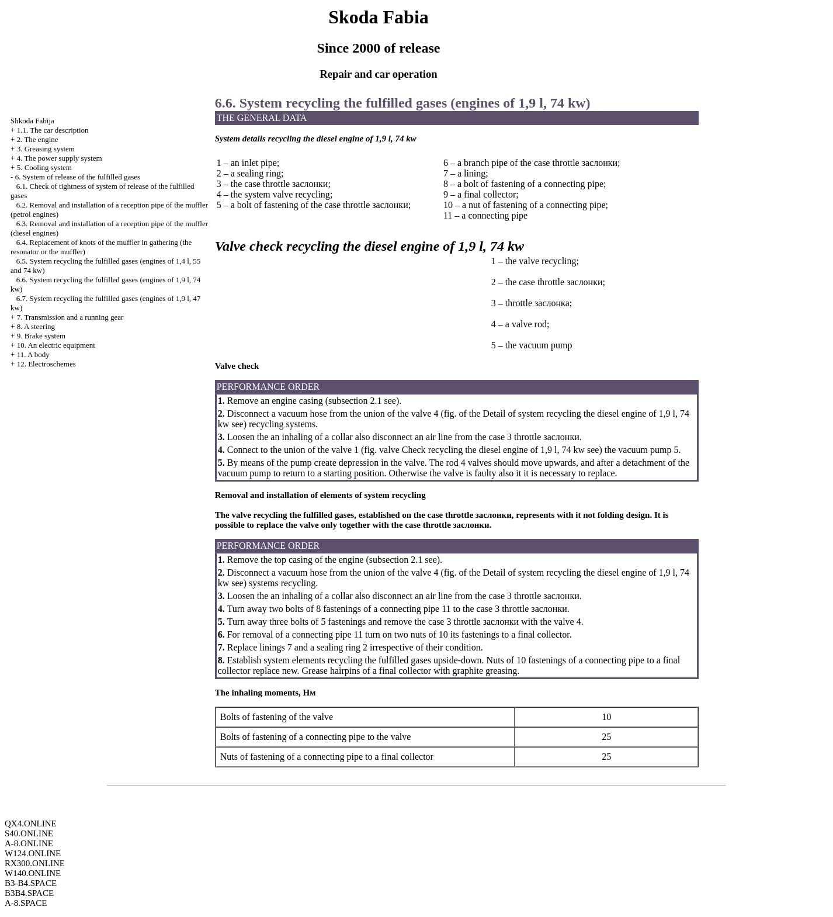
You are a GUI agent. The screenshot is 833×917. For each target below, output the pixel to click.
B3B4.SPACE (29, 893)
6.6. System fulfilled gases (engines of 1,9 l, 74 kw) (403, 102)
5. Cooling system (44, 167)
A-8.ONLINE (29, 843)
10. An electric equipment (56, 345)
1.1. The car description (53, 130)
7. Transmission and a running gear (70, 317)
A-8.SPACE (26, 903)
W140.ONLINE (33, 873)
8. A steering (36, 326)
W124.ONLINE (33, 853)
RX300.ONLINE (35, 863)
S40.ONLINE (29, 833)
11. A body (33, 354)
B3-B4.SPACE (31, 883)
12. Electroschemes (46, 363)
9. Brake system (41, 335)
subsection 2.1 (355, 401)
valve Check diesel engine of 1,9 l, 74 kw (482, 450)
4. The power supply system (59, 158)
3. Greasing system (46, 148)
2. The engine (37, 139)
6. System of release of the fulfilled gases (77, 176)
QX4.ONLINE (31, 823)
